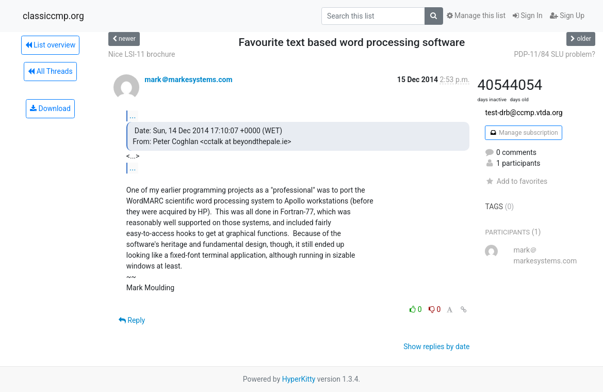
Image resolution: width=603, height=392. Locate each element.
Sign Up (567, 15)
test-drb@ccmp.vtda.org (523, 112)
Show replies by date (436, 346)
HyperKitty (299, 379)
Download (50, 108)
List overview (50, 45)
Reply (132, 320)
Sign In (528, 15)
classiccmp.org (53, 16)
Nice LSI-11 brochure (141, 54)
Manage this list (476, 15)
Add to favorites (516, 181)
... (132, 115)
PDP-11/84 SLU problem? (554, 54)
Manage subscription (523, 132)
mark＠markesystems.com (188, 79)
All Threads (50, 71)
